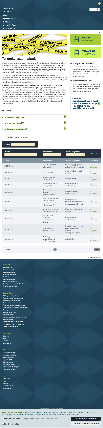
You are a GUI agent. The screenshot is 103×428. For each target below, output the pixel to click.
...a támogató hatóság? (15, 129)
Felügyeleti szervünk (9, 274)
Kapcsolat (6, 350)
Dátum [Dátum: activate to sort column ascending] (6, 160)
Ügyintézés (7, 333)
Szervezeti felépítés (9, 270)
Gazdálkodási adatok (9, 272)
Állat (4, 338)
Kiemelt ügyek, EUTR (9, 312)
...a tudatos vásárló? (13, 123)
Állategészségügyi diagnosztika (13, 298)
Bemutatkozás (7, 267)
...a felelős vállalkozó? (14, 117)
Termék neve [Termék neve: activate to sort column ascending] (48, 160)
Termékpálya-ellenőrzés (10, 326)
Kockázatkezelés (8, 314)
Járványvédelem (8, 310)
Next (97, 249)
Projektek (6, 277)
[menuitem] (43, 8)
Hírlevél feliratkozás (9, 369)
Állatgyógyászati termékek (11, 300)
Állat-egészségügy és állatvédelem (14, 296)
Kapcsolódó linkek (9, 279)
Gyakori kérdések (9, 376)
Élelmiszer (6, 336)
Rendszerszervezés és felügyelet (13, 324)
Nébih (35, 3)
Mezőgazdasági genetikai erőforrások (15, 317)
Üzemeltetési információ (10, 286)
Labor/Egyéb (7, 343)
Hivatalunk (7, 265)
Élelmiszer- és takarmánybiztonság (14, 305)
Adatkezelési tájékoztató (10, 281)
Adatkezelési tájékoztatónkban (13, 412)
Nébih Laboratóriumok (10, 355)
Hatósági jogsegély (9, 364)
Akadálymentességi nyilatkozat (13, 284)
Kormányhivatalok (9, 357)
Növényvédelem (8, 319)
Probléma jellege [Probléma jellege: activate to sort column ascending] (73, 160)
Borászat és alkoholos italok (12, 303)
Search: (19, 144)
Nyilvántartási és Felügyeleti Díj (13, 322)
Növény (5, 341)
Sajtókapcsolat (7, 360)
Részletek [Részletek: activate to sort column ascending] (95, 160)
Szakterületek (8, 293)
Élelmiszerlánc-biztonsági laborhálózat (15, 307)
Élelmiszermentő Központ (11, 367)
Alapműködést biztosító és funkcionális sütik (39, 419)
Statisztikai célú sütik (11, 419)
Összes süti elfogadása (86, 419)
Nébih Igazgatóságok (9, 353)
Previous (7, 249)
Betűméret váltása (100, 31)
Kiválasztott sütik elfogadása (86, 424)
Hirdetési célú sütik (10, 424)
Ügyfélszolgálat (8, 362)
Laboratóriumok (8, 386)
